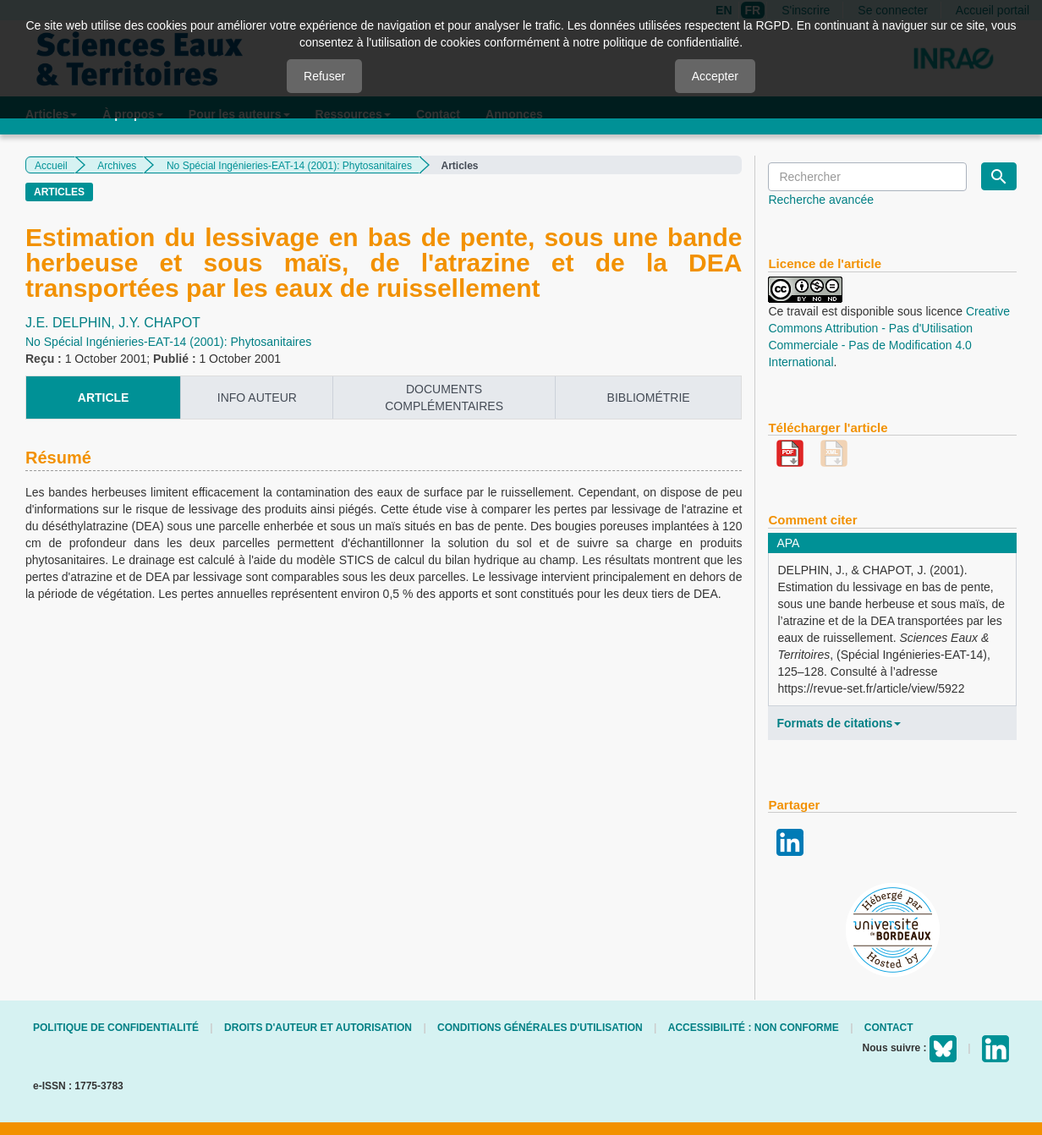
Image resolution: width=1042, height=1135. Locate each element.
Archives (116, 166)
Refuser (324, 76)
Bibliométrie (648, 397)
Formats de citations (838, 723)
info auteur (257, 397)
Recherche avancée (821, 199)
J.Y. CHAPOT (159, 322)
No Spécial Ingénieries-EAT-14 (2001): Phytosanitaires (289, 166)
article (103, 397)
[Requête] (867, 176)
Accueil (51, 166)
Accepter (715, 76)
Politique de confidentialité (116, 1028)
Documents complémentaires (444, 397)
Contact (888, 1028)
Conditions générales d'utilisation (540, 1028)
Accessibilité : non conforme (753, 1028)
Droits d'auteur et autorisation (318, 1028)
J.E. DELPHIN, (71, 322)
